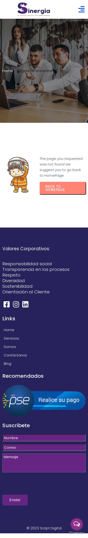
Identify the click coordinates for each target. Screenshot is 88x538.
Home (7, 70)
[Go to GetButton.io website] (76, 533)
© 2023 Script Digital (44, 528)
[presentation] (38, 485)
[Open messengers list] (77, 524)
